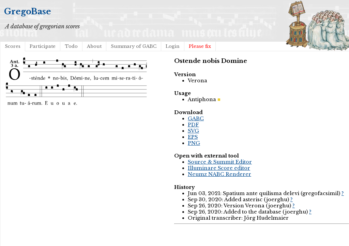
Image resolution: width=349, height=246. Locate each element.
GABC (196, 118)
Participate (43, 46)
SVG (193, 131)
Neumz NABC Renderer (219, 174)
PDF (193, 125)
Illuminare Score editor (219, 168)
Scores (12, 46)
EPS (193, 137)
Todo (71, 46)
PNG (194, 143)
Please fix (200, 46)
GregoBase (27, 11)
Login (173, 46)
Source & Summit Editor (220, 162)
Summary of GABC (133, 46)
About (94, 46)
